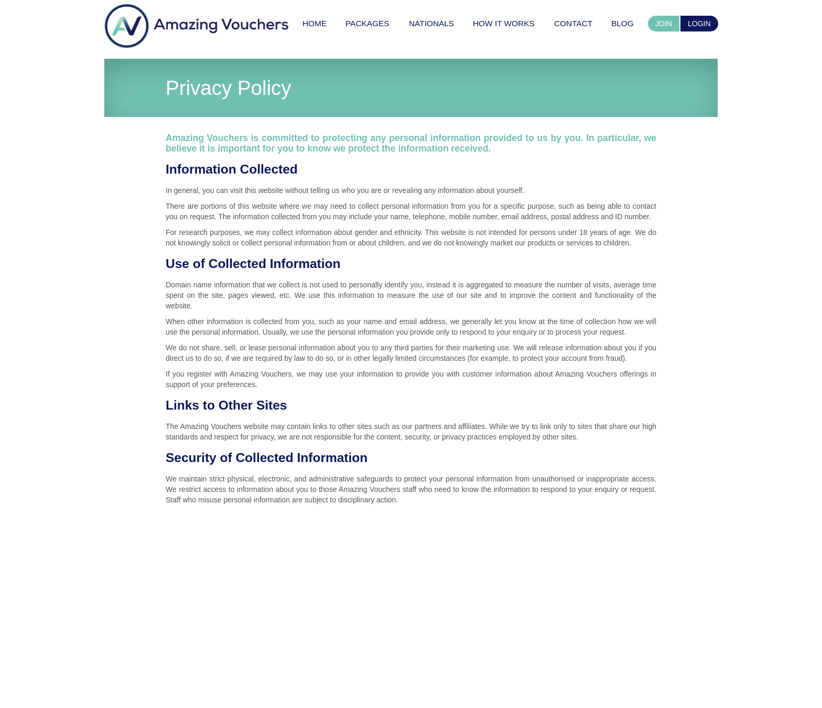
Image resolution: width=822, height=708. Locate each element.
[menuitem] (314, 23)
